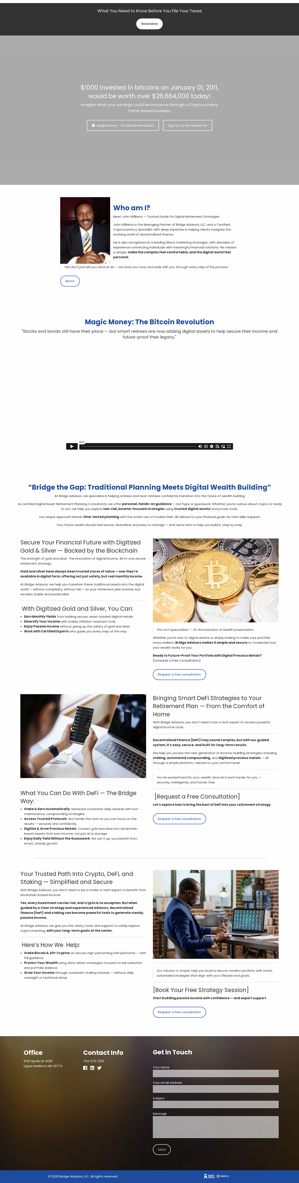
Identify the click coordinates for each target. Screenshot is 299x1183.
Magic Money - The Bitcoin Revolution (123, 125)
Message (175, 1113)
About (70, 281)
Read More (149, 24)
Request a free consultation (179, 674)
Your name (177, 1067)
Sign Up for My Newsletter (187, 125)
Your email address (183, 1082)
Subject (174, 1098)
